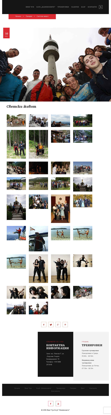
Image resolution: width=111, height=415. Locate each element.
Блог (83, 7)
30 (7, 34)
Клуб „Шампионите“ (45, 7)
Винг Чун (30, 7)
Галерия (75, 7)
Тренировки (63, 7)
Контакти (92, 7)
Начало (17, 388)
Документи (55, 391)
